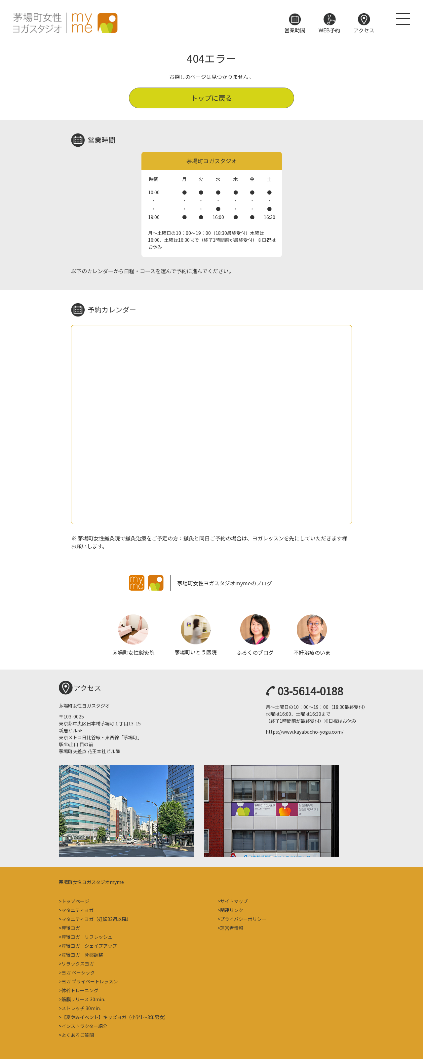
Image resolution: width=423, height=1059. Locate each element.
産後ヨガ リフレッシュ (86, 936)
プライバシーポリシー (243, 918)
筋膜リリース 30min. (83, 998)
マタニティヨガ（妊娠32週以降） (96, 918)
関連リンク (231, 909)
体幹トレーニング (79, 989)
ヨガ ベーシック (78, 971)
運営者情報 (231, 927)
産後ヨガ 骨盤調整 (82, 954)
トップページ (75, 900)
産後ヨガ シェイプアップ (89, 945)
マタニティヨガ (77, 909)
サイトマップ (234, 900)
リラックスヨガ (77, 963)
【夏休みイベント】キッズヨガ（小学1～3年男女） (115, 1016)
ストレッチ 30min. (81, 1007)
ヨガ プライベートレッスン (89, 980)
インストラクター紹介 (84, 1025)
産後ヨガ (70, 927)
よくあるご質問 (77, 1034)
